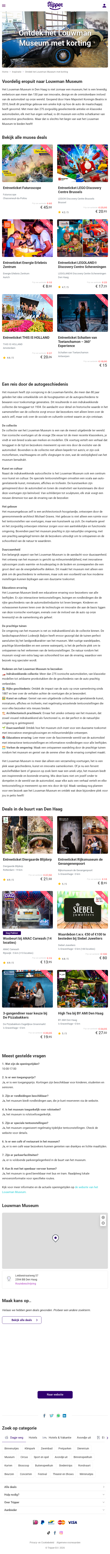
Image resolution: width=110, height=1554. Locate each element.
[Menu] (3, 5)
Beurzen (9, 1474)
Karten (8, 1465)
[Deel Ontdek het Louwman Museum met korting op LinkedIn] (64, 1415)
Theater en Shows (63, 1474)
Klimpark (30, 1448)
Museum (9, 1457)
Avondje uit (84, 1437)
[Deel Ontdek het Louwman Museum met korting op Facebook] (44, 1415)
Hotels (33, 1437)
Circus (24, 1457)
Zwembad (46, 1448)
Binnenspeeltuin (83, 1457)
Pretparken (64, 1448)
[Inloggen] (104, 5)
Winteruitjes (86, 1474)
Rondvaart (84, 1465)
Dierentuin (83, 1448)
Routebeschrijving (25, 1283)
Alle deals (10, 1487)
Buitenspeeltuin (44, 1465)
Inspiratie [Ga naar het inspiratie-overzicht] (16, 72)
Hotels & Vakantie (57, 1437)
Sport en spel (41, 1457)
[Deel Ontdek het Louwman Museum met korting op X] (51, 1415)
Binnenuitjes (11, 1448)
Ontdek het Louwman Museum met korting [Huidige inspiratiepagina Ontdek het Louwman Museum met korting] (46, 72)
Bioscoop (23, 1465)
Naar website (55, 1394)
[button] (55, 1238)
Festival (42, 1474)
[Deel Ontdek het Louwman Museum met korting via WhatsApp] (58, 1415)
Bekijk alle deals (25, 1320)
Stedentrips (65, 1465)
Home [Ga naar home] (5, 72)
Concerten (26, 1474)
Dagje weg (14, 1437)
